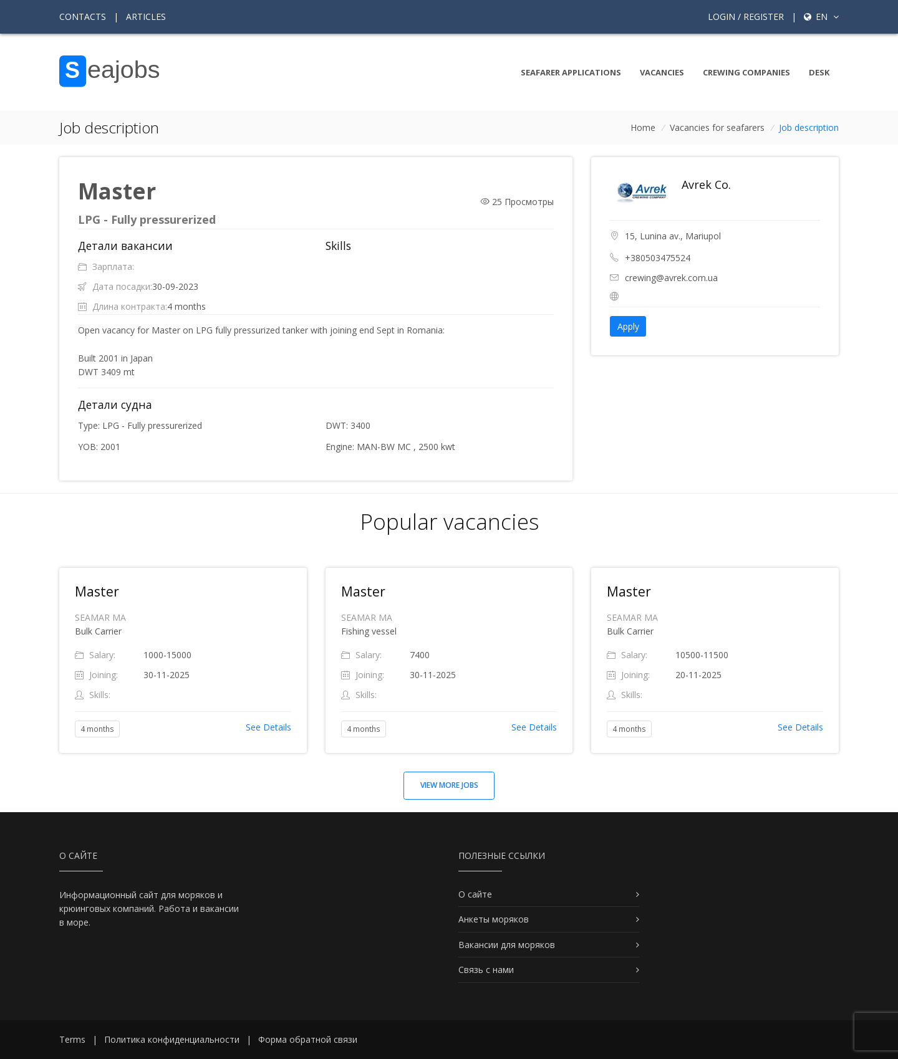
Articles (146, 16)
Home (642, 127)
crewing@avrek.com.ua (671, 278)
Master (97, 591)
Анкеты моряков (493, 919)
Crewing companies (746, 72)
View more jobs (449, 785)
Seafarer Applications (571, 72)
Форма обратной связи (307, 1039)
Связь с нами (486, 969)
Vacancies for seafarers (717, 127)
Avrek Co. (706, 184)
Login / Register (746, 16)
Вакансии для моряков (506, 945)
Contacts (82, 16)
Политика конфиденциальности (171, 1039)
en (821, 16)
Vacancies (662, 72)
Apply (628, 326)
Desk (819, 72)
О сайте (475, 894)
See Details (268, 727)
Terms (72, 1039)
